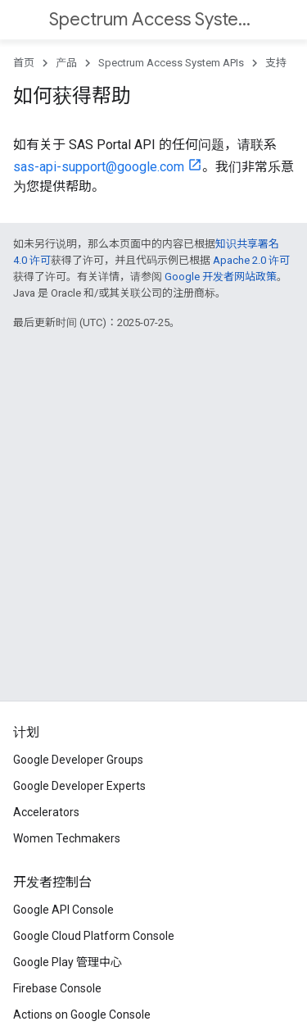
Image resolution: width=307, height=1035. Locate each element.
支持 (276, 63)
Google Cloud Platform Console (93, 935)
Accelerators (46, 812)
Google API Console (63, 909)
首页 (23, 63)
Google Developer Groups (78, 759)
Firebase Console (57, 988)
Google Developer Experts (79, 785)
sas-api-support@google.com (98, 167)
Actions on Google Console (82, 1014)
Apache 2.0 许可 (251, 260)
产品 (66, 63)
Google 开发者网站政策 (221, 276)
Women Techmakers (66, 838)
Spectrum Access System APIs (152, 19)
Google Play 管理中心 (67, 962)
